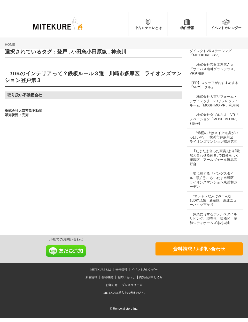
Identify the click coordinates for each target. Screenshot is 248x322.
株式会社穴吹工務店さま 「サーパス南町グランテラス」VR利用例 (213, 69)
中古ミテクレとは (148, 28)
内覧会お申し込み (151, 281)
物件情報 (187, 28)
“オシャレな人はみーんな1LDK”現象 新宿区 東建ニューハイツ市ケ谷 (213, 204)
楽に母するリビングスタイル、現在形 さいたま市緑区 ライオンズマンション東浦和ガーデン (213, 184)
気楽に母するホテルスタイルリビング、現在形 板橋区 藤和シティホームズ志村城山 (213, 223)
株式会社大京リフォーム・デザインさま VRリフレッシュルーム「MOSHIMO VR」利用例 (213, 103)
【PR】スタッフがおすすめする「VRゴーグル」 (212, 85)
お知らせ (112, 289)
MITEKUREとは (101, 274)
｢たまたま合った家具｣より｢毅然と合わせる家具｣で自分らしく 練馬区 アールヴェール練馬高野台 (213, 161)
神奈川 (118, 52)
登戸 (62, 52)
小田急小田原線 (89, 52)
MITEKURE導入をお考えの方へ (124, 297)
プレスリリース (132, 289)
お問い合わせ (126, 281)
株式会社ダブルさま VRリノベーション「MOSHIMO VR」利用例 (212, 123)
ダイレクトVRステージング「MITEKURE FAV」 (211, 53)
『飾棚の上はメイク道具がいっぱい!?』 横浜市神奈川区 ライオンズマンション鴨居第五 (214, 141)
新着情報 (91, 281)
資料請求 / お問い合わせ (199, 253)
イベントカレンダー (226, 28)
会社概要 (107, 281)
